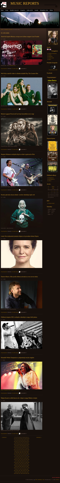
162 (28, 465)
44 (25, 442)
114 (22, 455)
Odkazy (51, 10)
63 (14, 447)
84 (21, 449)
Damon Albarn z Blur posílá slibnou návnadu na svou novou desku (19, 276)
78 (25, 448)
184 (19, 470)
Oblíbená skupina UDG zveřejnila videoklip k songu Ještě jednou (19, 317)
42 (22, 442)
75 (20, 448)
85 (23, 449)
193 (25, 472)
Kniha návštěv (30, 10)
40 (18, 442)
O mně (6, 10)
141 (25, 461)
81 (16, 449)
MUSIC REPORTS (24, 3)
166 (22, 466)
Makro (49, 59)
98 (16, 452)
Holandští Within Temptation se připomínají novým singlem (17, 357)
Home (2, 10)
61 (25, 445)
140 (22, 461)
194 (27, 472)
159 (21, 465)
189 (16, 472)
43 (24, 442)
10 (26, 437)
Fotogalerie (22, 10)
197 (19, 473)
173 (24, 467)
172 (21, 467)
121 (24, 456)
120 (21, 456)
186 (24, 470)
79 (27, 448)
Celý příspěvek (4, 68)
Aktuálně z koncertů (14, 10)
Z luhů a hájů (51, 57)
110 (28, 454)
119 (19, 456)
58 (20, 445)
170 (17, 467)
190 (18, 472)
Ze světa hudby (15, 68)
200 (26, 473)
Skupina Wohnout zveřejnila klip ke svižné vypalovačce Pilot (18, 154)
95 (25, 451)
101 (23, 452)
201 (28, 473)
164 (18, 466)
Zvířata (49, 55)
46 (14, 444)
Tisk (43, 479)
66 (19, 447)
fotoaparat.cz (51, 177)
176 (16, 469)
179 (22, 469)
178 (20, 469)
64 (16, 447)
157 (17, 465)
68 (23, 447)
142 (27, 461)
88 (28, 449)
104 (14, 454)
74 (18, 448)
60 (24, 445)
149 (28, 462)
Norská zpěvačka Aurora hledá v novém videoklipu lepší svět (18, 195)
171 (19, 467)
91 (18, 451)
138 (18, 461)
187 (26, 470)
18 (25, 438)
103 (27, 452)
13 (16, 438)
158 (19, 465)
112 (18, 455)
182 (14, 470)
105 (17, 454)
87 (26, 449)
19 (26, 438)
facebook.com (12, 65)
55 (15, 445)
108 (24, 454)
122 (26, 456)
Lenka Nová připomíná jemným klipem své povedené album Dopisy (20, 236)
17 (23, 438)
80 (14, 449)
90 (17, 451)
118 (17, 456)
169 (14, 467)
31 (18, 441)
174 (26, 467)
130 (14, 459)
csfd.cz (49, 180)
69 (25, 447)
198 (21, 473)
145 (19, 462)
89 (15, 451)
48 (18, 444)
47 (16, 444)
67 (21, 447)
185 (21, 470)
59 (22, 445)
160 (24, 465)
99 (18, 452)
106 (19, 454)
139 (20, 461)
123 (28, 456)
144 (17, 462)
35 (25, 441)
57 (18, 445)
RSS (36, 479)
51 (23, 444)
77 (24, 448)
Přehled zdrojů (51, 203)
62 (27, 445)
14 (18, 438)
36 (26, 441)
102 (25, 452)
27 (25, 440)
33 (21, 441)
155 (27, 463)
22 (17, 440)
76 (22, 448)
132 (19, 459)
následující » (38, 437)
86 (25, 449)
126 (20, 458)
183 (17, 470)
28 (27, 440)
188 (28, 470)
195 (14, 473)
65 (18, 447)
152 (20, 463)
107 (21, 454)
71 (28, 447)
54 (28, 444)
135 (26, 459)
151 (18, 463)
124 (16, 458)
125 (18, 458)
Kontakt (36, 10)
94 (24, 451)
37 (28, 441)
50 (21, 444)
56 (17, 445)
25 (22, 440)
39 (17, 442)
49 (19, 444)
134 (24, 459)
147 (24, 462)
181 (27, 469)
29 (14, 441)
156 (14, 465)
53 (26, 444)
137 (16, 461)
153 (22, 463)
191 (20, 472)
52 (25, 444)
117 (14, 456)
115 (25, 455)
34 (23, 441)
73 (17, 448)
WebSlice (40, 479)
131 (17, 459)
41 (20, 442)
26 (24, 440)
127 (22, 458)
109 (26, 454)
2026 (53, 188)
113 (20, 455)
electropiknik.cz (51, 179)
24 (20, 440)
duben (53, 186)
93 (22, 451)
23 (18, 440)
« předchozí (4, 437)
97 (14, 452)
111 (16, 455)
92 (20, 451)
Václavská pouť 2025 (53, 69)
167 (25, 466)
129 (27, 458)
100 (20, 452)
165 (20, 466)
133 (21, 459)
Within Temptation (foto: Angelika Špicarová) (10, 390)
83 (19, 449)
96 (27, 451)
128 (25, 458)
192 (22, 472)
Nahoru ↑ (58, 479)
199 (24, 473)
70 (26, 447)
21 (15, 440)
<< (48, 186)
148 (26, 462)
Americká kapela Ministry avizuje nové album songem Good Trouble (20, 36)
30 (16, 441)
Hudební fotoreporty (52, 53)
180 (25, 469)
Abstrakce (50, 56)
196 (17, 473)
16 (21, 438)
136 (28, 459)
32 (19, 441)
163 (16, 466)
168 (27, 466)
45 (27, 442)
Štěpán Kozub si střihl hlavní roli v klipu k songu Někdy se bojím (19, 398)
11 (27, 437)
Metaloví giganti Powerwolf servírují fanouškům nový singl (17, 114)
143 (14, 462)
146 (21, 462)
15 (19, 438)
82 (18, 449)
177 (18, 469)
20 (28, 438)
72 (15, 448)
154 (25, 463)
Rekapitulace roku (44, 10)
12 (14, 438)
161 (26, 465)
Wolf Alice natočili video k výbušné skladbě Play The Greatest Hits (19, 73)
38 (15, 442)
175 (28, 467)
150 (16, 463)
